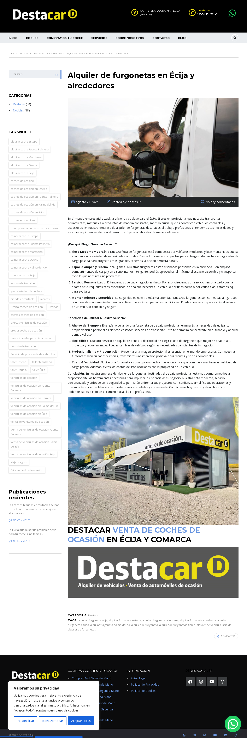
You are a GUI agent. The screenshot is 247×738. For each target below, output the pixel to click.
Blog (182, 38)
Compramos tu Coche (65, 38)
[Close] (80, 566)
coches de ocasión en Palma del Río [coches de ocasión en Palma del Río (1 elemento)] (33, 200)
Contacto (161, 38)
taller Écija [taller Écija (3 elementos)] (39, 365)
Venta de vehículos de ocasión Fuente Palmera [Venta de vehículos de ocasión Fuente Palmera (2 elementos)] (34, 427)
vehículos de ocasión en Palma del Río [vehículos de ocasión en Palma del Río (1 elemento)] (35, 401)
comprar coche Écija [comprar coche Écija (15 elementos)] (23, 270)
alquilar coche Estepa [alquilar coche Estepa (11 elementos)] (24, 137)
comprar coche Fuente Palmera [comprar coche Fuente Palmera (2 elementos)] (30, 239)
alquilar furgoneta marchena (198, 615)
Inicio (13, 38)
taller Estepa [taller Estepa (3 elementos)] (18, 357)
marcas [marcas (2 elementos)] (45, 294)
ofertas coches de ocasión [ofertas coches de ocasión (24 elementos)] (27, 310)
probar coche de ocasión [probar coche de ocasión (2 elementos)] (26, 326)
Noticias (18, 106)
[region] (53, 705)
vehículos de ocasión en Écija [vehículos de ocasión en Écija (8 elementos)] (29, 409)
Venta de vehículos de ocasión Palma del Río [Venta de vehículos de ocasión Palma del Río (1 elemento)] (34, 439)
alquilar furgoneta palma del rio (110, 620)
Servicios (99, 38)
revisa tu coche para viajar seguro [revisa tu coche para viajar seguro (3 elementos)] (32, 333)
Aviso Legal (138, 673)
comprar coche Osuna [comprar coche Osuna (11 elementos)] (24, 255)
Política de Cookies (143, 686)
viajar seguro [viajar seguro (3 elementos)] (19, 457)
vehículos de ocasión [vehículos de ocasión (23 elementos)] (24, 373)
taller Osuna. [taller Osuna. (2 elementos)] (19, 365)
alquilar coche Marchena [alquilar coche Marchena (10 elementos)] (26, 152)
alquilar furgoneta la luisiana (160, 615)
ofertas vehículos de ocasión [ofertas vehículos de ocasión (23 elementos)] (29, 318)
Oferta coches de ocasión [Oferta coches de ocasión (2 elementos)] (27, 302)
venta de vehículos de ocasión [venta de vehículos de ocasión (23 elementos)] (30, 417)
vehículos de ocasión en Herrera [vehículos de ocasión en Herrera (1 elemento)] (31, 393)
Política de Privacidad (145, 679)
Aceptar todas (81, 721)
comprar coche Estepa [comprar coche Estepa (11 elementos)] (25, 231)
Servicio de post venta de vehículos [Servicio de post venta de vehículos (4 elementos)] (33, 349)
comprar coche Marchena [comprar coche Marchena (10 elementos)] (27, 247)
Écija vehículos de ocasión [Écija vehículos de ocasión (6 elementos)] (27, 465)
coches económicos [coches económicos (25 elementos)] (23, 215)
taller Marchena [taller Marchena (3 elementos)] (42, 357)
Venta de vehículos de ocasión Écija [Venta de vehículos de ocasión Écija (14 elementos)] (33, 449)
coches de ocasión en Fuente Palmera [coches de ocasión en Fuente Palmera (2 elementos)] (34, 192)
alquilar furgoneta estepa (125, 615)
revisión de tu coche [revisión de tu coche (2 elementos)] (23, 341)
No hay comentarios (220, 197)
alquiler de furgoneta (144, 620)
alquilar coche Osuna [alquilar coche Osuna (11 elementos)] (24, 160)
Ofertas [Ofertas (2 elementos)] (53, 302)
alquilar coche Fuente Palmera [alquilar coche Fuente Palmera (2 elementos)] (30, 144)
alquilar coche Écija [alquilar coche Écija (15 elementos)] (22, 168)
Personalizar (25, 721)
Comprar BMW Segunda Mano (92, 679)
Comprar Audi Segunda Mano (91, 673)
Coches (32, 38)
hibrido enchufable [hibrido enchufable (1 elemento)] (23, 294)
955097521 (208, 14)
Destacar (19, 99)
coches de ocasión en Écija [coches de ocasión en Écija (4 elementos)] (27, 207)
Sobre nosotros (130, 38)
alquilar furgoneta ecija (92, 615)
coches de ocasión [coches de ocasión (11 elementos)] (22, 176)
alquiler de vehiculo (208, 620)
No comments (19, 515)
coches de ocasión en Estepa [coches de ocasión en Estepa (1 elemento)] (29, 184)
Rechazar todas (53, 721)
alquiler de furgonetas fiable (177, 620)
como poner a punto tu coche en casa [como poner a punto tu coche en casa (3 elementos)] (34, 223)
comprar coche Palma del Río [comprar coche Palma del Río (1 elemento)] (29, 263)
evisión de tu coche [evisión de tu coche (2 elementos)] (23, 278)
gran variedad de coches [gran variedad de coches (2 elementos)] (26, 286)
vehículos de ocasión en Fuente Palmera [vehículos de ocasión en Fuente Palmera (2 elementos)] (30, 383)
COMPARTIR (226, 631)
